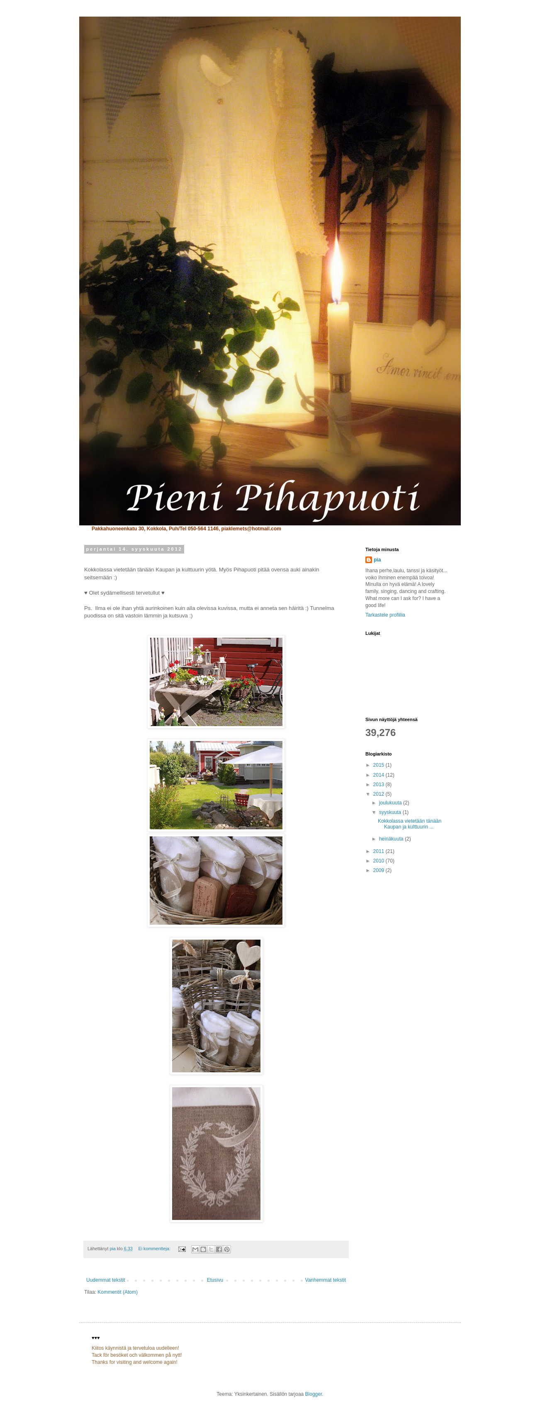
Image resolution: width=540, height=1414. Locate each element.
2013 (379, 784)
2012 (379, 794)
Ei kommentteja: (154, 1248)
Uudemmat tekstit (105, 1280)
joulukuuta (391, 803)
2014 (379, 775)
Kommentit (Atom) (117, 1292)
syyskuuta (391, 812)
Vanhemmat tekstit (325, 1280)
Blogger (313, 1394)
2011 (379, 851)
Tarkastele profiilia (385, 615)
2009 (379, 870)
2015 (379, 765)
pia (377, 560)
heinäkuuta (392, 839)
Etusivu (215, 1280)
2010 (379, 861)
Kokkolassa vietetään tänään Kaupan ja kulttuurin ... (409, 824)
